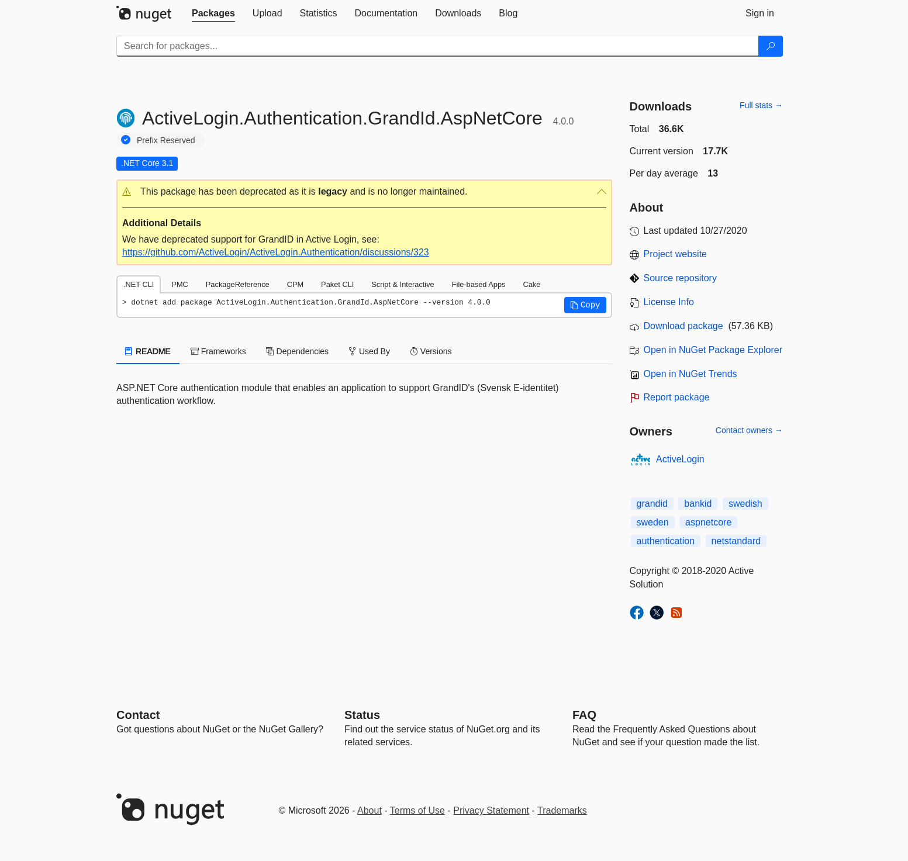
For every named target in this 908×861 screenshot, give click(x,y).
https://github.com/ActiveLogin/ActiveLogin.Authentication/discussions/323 (275, 252)
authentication (666, 541)
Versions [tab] (431, 351)
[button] (364, 192)
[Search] (770, 46)
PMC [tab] (179, 284)
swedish (745, 504)
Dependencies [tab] (297, 351)
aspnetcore (708, 522)
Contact (138, 714)
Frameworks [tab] (218, 351)
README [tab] (148, 351)
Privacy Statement (491, 810)
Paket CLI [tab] (337, 284)
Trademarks (562, 810)
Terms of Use (417, 810)
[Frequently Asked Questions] (584, 714)
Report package (677, 397)
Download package (683, 326)
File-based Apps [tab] (479, 284)
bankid (698, 504)
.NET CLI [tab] (138, 284)
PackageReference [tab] (238, 284)
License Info (669, 302)
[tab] (213, 13)
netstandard (736, 541)
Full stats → (761, 105)
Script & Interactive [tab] (402, 284)
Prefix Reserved (166, 140)
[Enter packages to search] (437, 46)
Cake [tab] (531, 284)
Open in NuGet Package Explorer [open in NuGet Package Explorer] (713, 350)
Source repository (680, 278)
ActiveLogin (680, 459)
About (369, 810)
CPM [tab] (295, 284)
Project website (675, 254)
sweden (653, 522)
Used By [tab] (369, 351)
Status (362, 714)
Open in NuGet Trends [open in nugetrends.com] (690, 374)
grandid (652, 504)
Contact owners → (749, 430)
